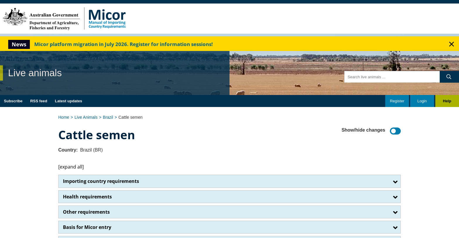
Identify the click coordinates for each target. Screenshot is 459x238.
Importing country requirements (101, 181)
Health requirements (87, 196)
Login (422, 101)
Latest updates (68, 101)
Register (397, 101)
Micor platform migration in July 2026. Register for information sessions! (123, 44)
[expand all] (71, 167)
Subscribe (13, 101)
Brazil (108, 117)
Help (447, 101)
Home (63, 117)
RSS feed (38, 101)
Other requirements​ (86, 212)
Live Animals (86, 117)
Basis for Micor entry (87, 227)
